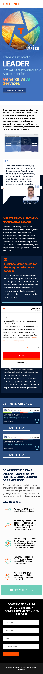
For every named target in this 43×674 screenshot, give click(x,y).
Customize (21, 363)
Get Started (33, 4)
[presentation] (2, 187)
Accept (21, 355)
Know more (31, 348)
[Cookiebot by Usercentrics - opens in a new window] (30, 309)
